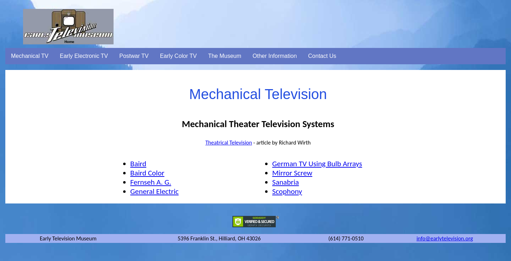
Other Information (275, 56)
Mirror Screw (292, 173)
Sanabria (285, 182)
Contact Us (322, 56)
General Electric (154, 191)
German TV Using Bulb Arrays (317, 163)
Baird (138, 163)
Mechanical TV (30, 56)
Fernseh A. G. (150, 182)
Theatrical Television (228, 142)
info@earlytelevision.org (445, 238)
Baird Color (147, 173)
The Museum (224, 56)
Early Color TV (178, 56)
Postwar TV (133, 56)
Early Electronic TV (84, 56)
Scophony (287, 191)
